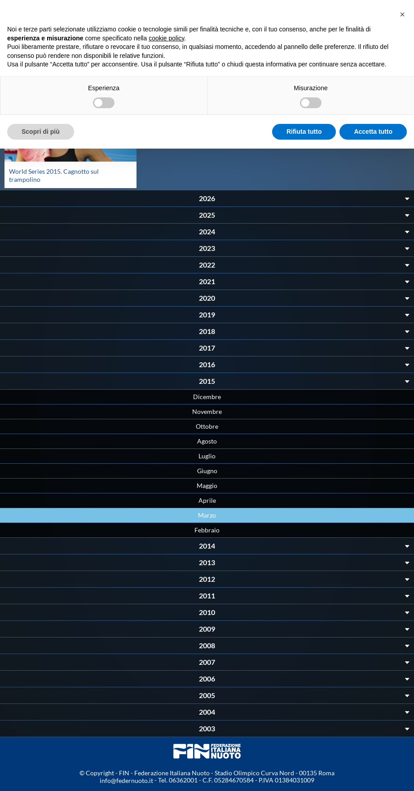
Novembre (207, 411)
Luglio (207, 456)
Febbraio (207, 530)
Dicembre (207, 396)
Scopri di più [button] (41, 131)
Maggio (207, 485)
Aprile (207, 500)
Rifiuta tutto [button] (304, 131)
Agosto (207, 441)
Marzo (207, 515)
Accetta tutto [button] (373, 131)
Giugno (207, 471)
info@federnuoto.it (126, 780)
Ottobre (207, 426)
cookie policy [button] (166, 38)
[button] (402, 14)
